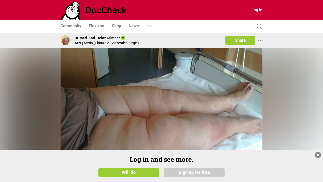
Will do (129, 172)
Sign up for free (194, 172)
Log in (256, 10)
